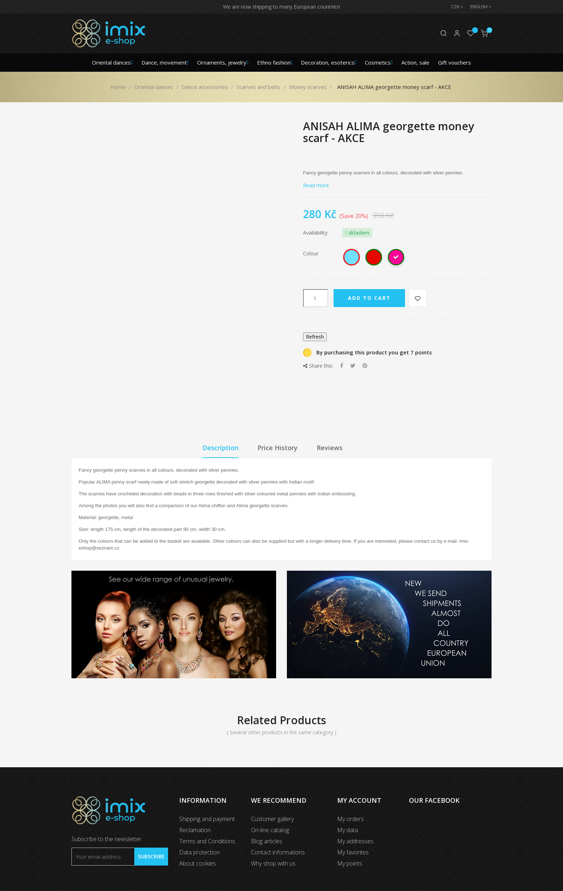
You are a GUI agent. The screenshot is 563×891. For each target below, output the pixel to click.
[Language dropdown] (477, 7)
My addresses (355, 841)
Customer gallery (272, 819)
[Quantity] (315, 298)
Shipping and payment (207, 819)
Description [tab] (220, 447)
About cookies (197, 863)
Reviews (330, 447)
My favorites (353, 852)
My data (347, 830)
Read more (316, 185)
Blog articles (266, 841)
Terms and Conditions (207, 841)
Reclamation (195, 830)
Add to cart (369, 297)
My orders (350, 819)
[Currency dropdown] (453, 7)
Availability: (315, 233)
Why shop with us (273, 863)
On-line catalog (270, 830)
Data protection (199, 852)
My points (349, 863)
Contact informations (278, 852)
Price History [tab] (277, 447)
